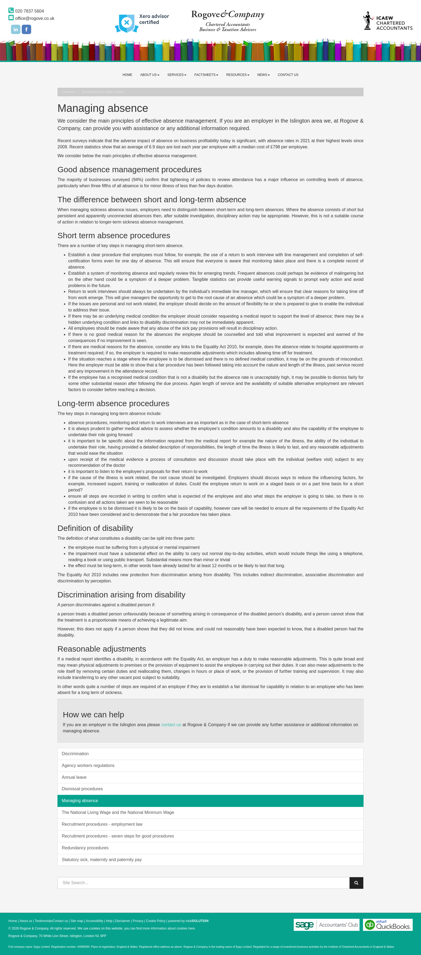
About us (149, 75)
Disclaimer (122, 921)
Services (177, 75)
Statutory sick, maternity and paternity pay (102, 859)
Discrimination (75, 753)
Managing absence (80, 800)
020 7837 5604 (26, 11)
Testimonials (43, 921)
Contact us (288, 75)
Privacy (138, 921)
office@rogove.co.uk (31, 18)
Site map (77, 921)
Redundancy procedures (85, 848)
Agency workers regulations (88, 765)
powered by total (188, 921)
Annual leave (74, 777)
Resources (237, 75)
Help (109, 921)
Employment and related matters (103, 91)
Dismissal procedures (82, 789)
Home (127, 75)
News (263, 75)
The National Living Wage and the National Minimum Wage (118, 812)
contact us (171, 724)
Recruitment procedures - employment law (102, 824)
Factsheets (206, 75)
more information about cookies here (169, 928)
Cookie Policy (156, 921)
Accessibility (94, 921)
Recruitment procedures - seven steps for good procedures (118, 836)
